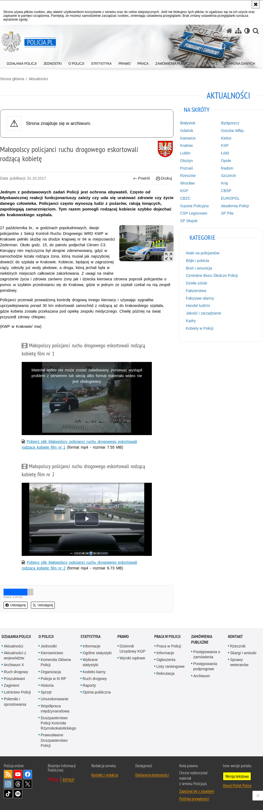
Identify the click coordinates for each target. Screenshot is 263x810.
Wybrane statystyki (90, 662)
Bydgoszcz (230, 123)
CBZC (185, 198)
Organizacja (51, 672)
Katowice (188, 138)
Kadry (191, 321)
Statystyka (91, 636)
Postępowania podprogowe (205, 666)
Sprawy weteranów (239, 662)
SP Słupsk (189, 221)
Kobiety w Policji (199, 328)
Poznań (186, 168)
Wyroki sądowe (132, 658)
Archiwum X (14, 665)
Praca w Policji (167, 636)
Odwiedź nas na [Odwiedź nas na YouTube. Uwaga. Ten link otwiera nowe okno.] (18, 774)
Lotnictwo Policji (17, 692)
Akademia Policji (235, 206)
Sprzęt (46, 692)
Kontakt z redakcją (104, 774)
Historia (47, 685)
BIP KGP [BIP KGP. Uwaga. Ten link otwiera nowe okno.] (68, 779)
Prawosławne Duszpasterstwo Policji (54, 740)
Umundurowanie (54, 699)
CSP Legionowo (193, 213)
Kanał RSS (8, 774)
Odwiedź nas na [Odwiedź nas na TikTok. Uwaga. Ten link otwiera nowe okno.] (8, 793)
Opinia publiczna (97, 692)
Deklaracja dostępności (152, 774)
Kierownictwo (52, 653)
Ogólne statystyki (97, 653)
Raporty (89, 685)
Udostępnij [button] (15, 605)
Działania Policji (16, 636)
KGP (184, 191)
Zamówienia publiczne (201, 639)
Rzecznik (238, 646)
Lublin (185, 153)
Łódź (225, 153)
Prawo (123, 636)
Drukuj (164, 178)
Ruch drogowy (16, 672)
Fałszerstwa (196, 291)
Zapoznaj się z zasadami (196, 791)
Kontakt (235, 636)
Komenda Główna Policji (56, 662)
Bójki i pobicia (197, 260)
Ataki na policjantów (203, 253)
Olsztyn (186, 160)
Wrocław (187, 183)
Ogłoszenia (165, 659)
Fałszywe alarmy (200, 298)
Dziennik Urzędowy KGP (133, 648)
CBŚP (226, 191)
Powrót (141, 178)
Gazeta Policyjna (194, 206)
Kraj (224, 183)
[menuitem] (21, 62)
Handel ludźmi (198, 305)
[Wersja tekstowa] (247, 30)
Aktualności (38, 79)
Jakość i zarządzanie (203, 313)
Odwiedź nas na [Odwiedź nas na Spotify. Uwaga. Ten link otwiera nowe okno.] (18, 793)
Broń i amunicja (199, 268)
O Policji (46, 636)
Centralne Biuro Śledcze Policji (212, 275)
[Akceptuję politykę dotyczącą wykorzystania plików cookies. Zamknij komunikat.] (256, 4)
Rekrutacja (165, 673)
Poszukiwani (14, 678)
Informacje (91, 646)
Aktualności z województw (15, 655)
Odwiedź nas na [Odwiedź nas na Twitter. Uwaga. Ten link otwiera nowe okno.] (27, 784)
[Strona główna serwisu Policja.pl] (229, 30)
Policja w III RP (53, 678)
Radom (227, 168)
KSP (225, 145)
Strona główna (12, 79)
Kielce (226, 138)
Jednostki (49, 646)
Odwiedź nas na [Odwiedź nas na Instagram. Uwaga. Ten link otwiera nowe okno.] (8, 784)
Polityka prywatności (194, 798)
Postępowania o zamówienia (206, 654)
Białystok (187, 123)
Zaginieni (11, 685)
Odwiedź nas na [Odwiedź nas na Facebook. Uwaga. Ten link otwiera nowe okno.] (27, 774)
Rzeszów (188, 175)
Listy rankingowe (170, 666)
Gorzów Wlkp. (233, 130)
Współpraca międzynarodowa (55, 708)
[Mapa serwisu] (238, 30)
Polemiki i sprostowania (15, 701)
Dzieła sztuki (196, 283)
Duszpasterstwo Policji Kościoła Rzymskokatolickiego (58, 723)
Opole (226, 160)
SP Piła (227, 213)
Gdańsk (186, 130)
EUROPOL (230, 198)
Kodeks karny (94, 672)
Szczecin (228, 175)
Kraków (186, 145)
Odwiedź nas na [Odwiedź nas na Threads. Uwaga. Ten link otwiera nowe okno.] (18, 784)
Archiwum (201, 676)
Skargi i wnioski (243, 653)
